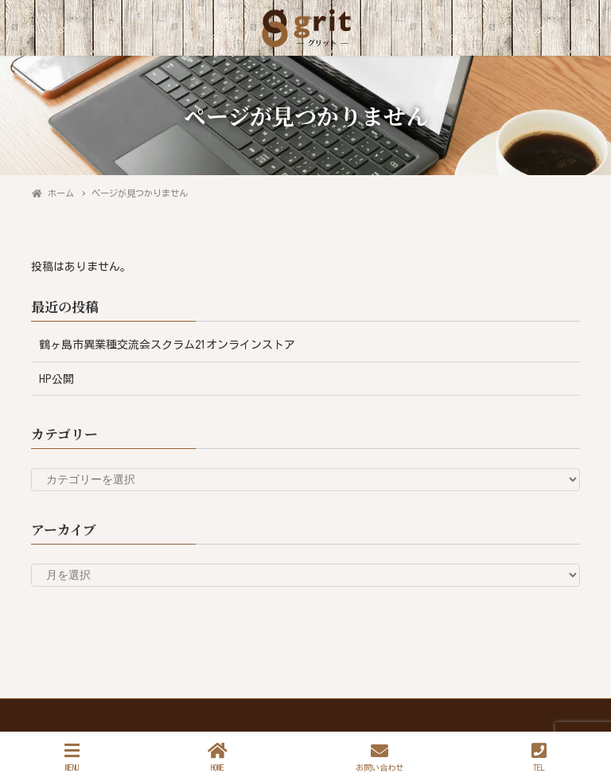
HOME (218, 756)
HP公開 (56, 379)
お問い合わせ (379, 756)
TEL (539, 756)
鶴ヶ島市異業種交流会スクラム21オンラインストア (167, 344)
